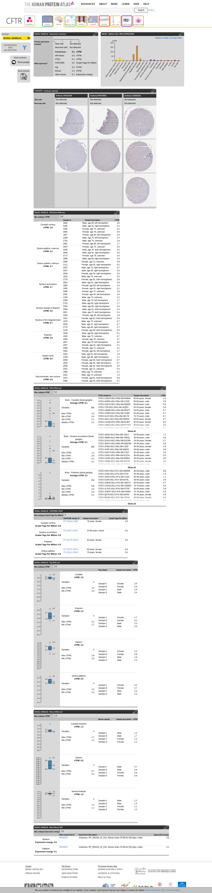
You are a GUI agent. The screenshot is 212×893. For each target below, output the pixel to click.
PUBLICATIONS (69, 877)
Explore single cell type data (168, 38)
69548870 (63, 838)
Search (141, 10)
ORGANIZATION (70, 873)
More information (153, 890)
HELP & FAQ (104, 877)
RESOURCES (88, 4)
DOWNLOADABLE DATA (110, 869)
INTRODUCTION (70, 869)
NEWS (114, 4)
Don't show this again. (170, 890)
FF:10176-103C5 (70, 540)
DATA (136, 4)
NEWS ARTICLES (34, 869)
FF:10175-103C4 (70, 549)
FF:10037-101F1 (70, 531)
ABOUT (103, 4)
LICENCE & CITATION (109, 873)
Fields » (151, 10)
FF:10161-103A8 (70, 552)
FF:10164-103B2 (70, 521)
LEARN (125, 4)
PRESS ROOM (32, 873)
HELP (146, 4)
